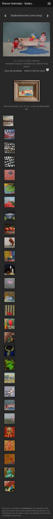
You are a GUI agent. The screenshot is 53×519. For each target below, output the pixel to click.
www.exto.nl (27, 508)
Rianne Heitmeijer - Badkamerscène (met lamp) (20, 3)
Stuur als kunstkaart (27, 71)
